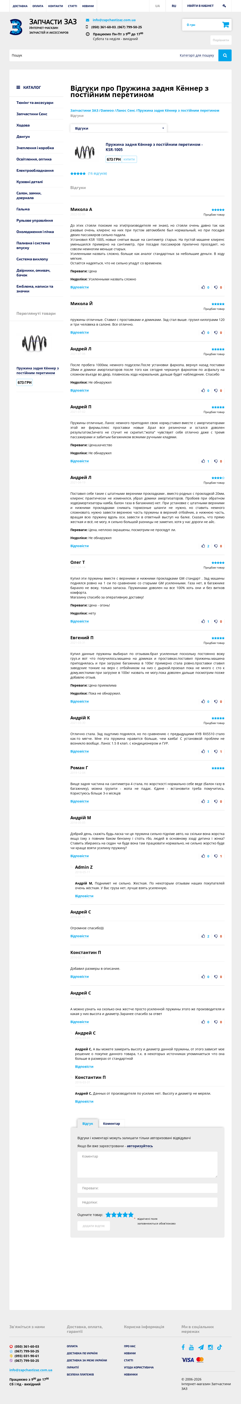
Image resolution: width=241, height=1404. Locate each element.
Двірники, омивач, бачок (33, 272)
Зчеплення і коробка (35, 147)
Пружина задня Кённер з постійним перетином (37, 370)
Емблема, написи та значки (34, 288)
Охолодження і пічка (35, 231)
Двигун (23, 136)
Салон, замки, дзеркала (28, 195)
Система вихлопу (32, 259)
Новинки (131, 1374)
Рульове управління (34, 220)
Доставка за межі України (87, 1360)
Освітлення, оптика (34, 159)
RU (174, 6)
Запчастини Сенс (31, 113)
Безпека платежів (80, 1374)
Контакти (55, 6)
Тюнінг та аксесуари (34, 102)
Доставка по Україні (82, 1353)
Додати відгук (94, 1226)
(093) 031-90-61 (27, 1356)
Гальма (23, 209)
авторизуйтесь (140, 1146)
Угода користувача (139, 1367)
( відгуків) (97, 173)
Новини (88, 6)
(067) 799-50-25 (129, 27)
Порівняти (221, 40)
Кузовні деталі (29, 181)
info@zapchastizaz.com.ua (114, 20)
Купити (129, 159)
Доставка (20, 6)
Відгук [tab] (87, 1123)
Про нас (130, 1346)
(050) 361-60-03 (103, 27)
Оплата (37, 6)
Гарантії (73, 1367)
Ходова (23, 125)
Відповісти (79, 287)
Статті (72, 6)
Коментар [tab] (111, 1123)
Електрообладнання (35, 170)
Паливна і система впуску (33, 245)
